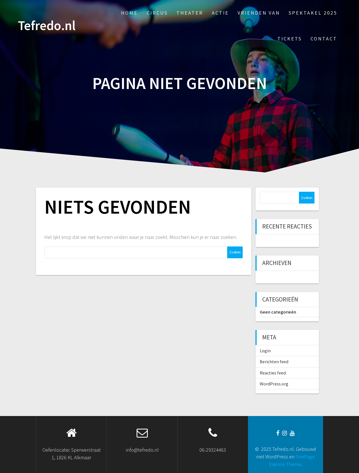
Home (129, 13)
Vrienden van (259, 13)
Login (265, 350)
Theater (189, 13)
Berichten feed (274, 361)
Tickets (289, 38)
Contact (323, 38)
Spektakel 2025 (313, 13)
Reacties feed (273, 373)
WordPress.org (274, 384)
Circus (157, 13)
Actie (220, 13)
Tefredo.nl (46, 25)
